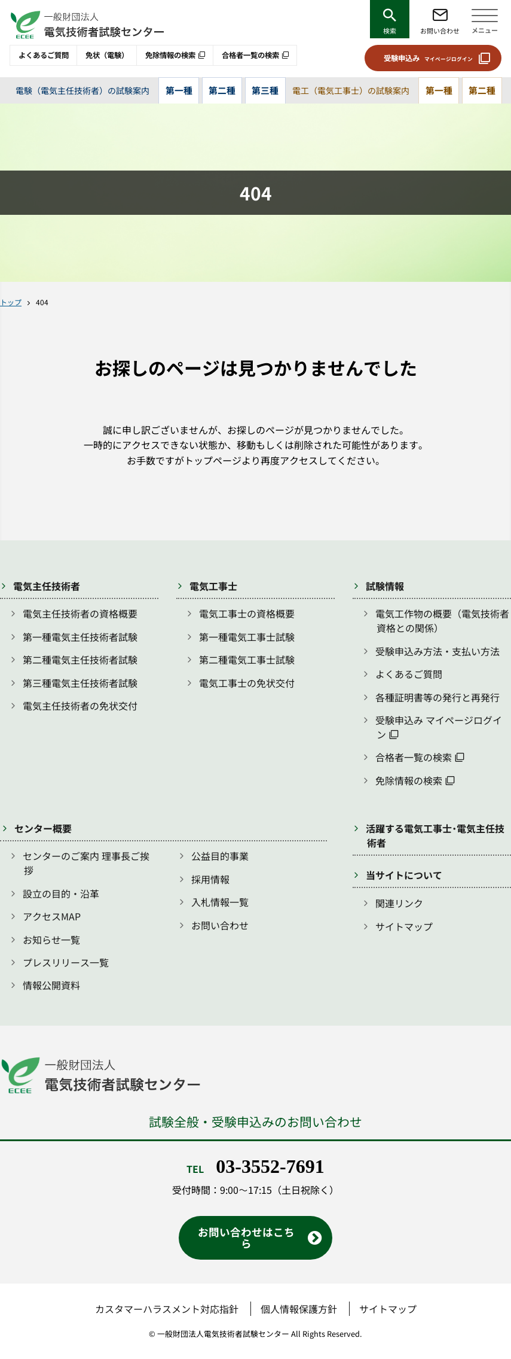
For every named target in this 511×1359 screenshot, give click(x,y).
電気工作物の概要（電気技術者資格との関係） (442, 620)
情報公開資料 (51, 985)
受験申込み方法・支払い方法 (437, 651)
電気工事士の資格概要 (247, 613)
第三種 (265, 90)
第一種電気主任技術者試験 (80, 637)
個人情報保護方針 (299, 1309)
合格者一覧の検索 (250, 55)
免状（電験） (106, 55)
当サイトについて (404, 875)
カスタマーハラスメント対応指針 (166, 1309)
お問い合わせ (440, 30)
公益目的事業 (220, 856)
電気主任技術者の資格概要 (80, 613)
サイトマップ (404, 926)
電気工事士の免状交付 (247, 683)
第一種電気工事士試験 (247, 637)
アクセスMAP (52, 916)
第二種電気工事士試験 (247, 659)
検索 (389, 30)
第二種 (222, 90)
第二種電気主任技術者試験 (80, 659)
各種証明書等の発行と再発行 (437, 697)
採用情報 (210, 879)
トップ (11, 302)
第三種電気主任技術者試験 (80, 683)
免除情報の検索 (170, 55)
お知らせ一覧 (51, 939)
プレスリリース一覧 (66, 962)
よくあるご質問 (44, 55)
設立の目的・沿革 (61, 893)
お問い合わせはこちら (246, 1237)
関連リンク (399, 903)
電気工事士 (213, 586)
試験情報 (385, 586)
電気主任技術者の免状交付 (80, 705)
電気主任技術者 (46, 586)
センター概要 (43, 828)
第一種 (179, 90)
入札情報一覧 (220, 902)
